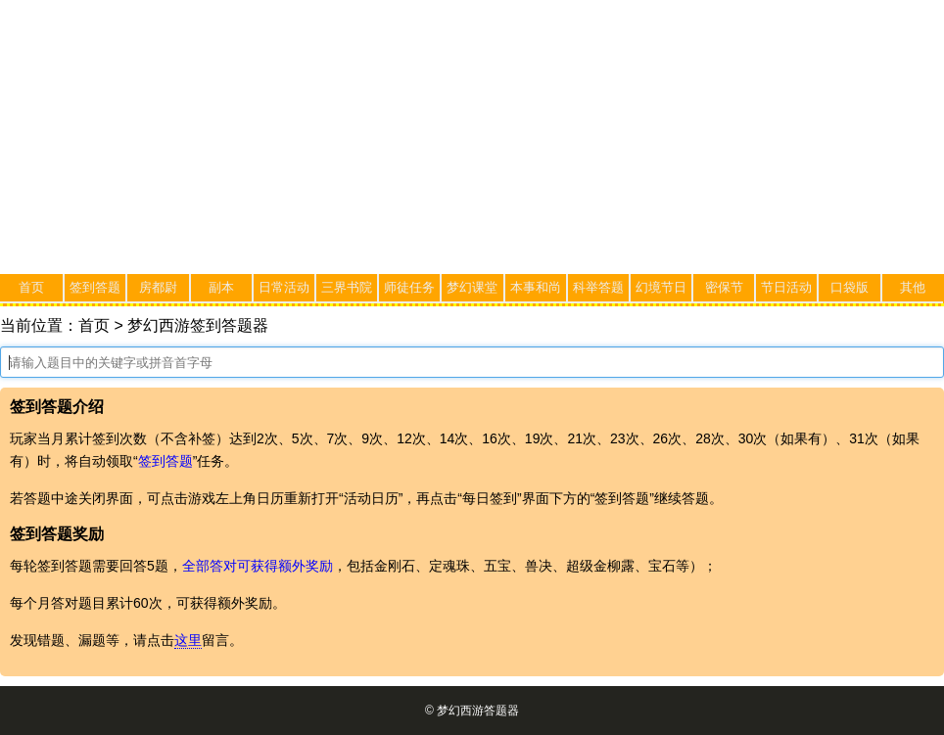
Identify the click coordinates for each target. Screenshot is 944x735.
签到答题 (95, 287)
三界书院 (346, 287)
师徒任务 (409, 287)
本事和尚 (535, 287)
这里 (188, 640)
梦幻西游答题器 (478, 710)
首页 (31, 287)
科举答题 (598, 287)
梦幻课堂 (472, 287)
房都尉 (158, 287)
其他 (912, 287)
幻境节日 (661, 287)
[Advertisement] (472, 137)
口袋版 (849, 287)
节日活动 (786, 287)
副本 (221, 287)
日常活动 (284, 287)
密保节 (724, 287)
